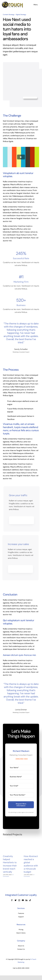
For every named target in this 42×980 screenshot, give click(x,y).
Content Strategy (8, 14)
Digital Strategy (20, 14)
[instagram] (19, 900)
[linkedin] (26, 900)
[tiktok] (30, 900)
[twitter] (15, 900)
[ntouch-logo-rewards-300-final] (12, 2)
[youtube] (23, 900)
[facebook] (12, 900)
